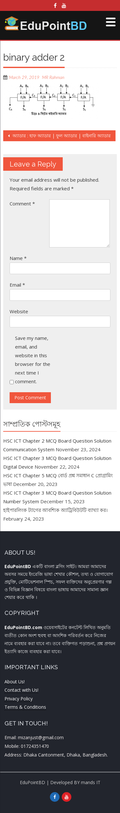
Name (18, 258)
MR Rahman (53, 77)
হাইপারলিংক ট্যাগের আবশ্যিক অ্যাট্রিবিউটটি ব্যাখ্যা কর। (55, 510)
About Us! (14, 682)
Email (17, 284)
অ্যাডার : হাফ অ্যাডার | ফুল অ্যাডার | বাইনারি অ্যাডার (61, 136)
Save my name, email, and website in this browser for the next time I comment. (32, 360)
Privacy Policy (18, 699)
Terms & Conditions (25, 707)
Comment (22, 203)
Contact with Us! (21, 690)
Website (19, 311)
